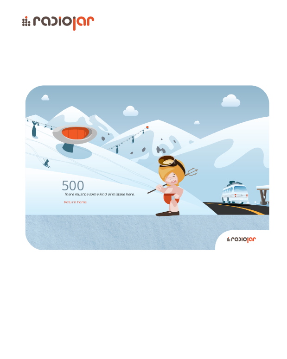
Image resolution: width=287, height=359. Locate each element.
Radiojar (240, 337)
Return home (75, 201)
